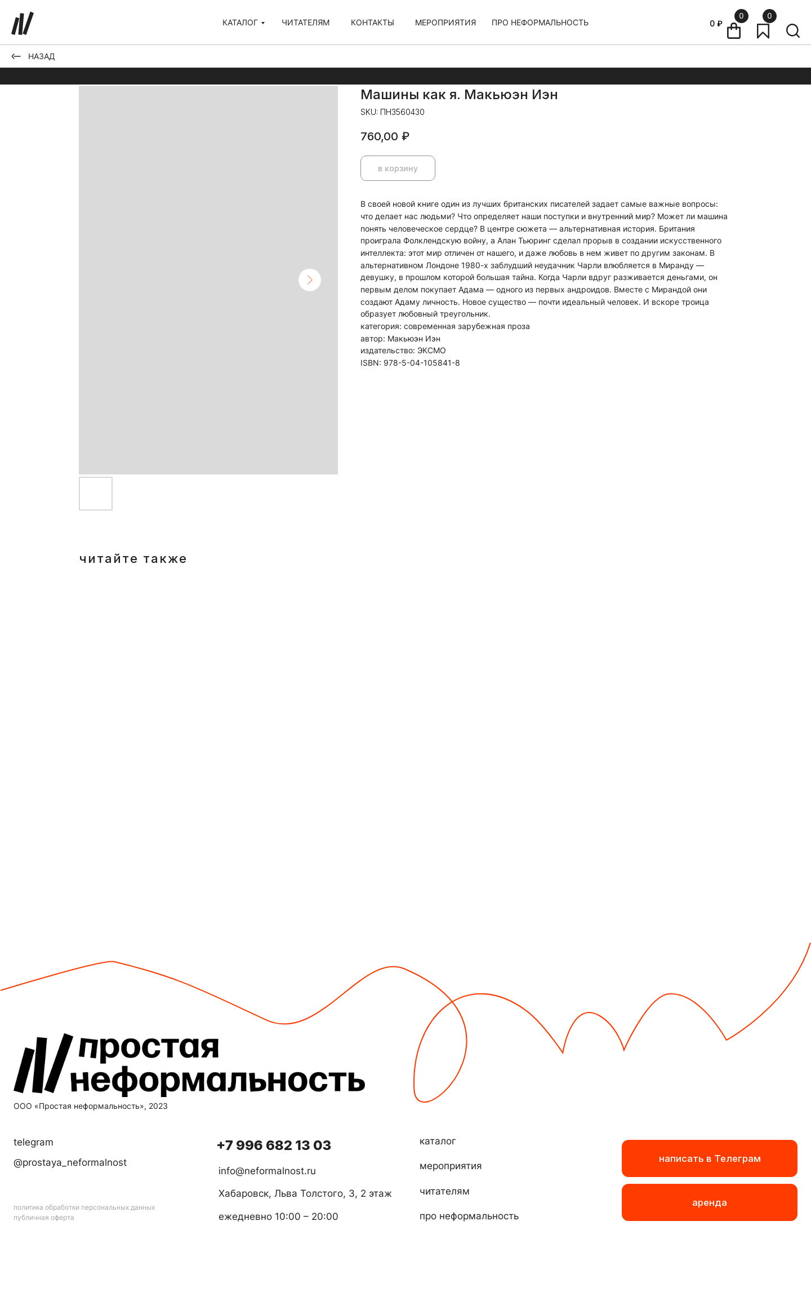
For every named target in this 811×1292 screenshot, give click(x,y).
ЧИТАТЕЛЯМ (305, 22)
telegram (34, 1142)
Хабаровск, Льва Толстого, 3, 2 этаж (305, 1193)
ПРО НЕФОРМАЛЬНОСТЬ (540, 22)
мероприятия (451, 1165)
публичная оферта (44, 1217)
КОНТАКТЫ (372, 22)
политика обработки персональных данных (84, 1207)
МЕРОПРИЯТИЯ (445, 22)
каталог (438, 1141)
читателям (445, 1191)
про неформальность (469, 1216)
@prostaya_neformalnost (70, 1162)
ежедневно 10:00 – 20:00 (278, 1216)
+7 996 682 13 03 (273, 1145)
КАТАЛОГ (240, 22)
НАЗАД (41, 56)
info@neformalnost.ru (267, 1170)
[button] (709, 1202)
